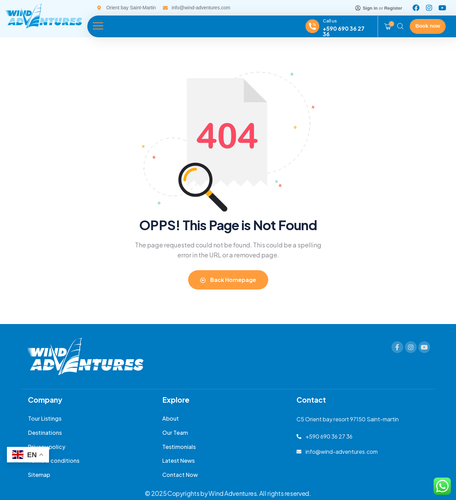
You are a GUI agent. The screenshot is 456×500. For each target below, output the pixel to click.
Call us (330, 20)
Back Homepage (228, 279)
